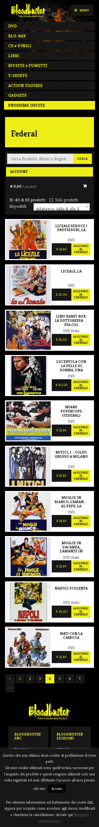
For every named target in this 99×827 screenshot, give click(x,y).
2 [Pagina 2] (30, 678)
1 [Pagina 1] (20, 678)
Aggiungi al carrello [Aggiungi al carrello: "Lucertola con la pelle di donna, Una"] (80, 385)
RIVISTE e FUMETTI (27, 65)
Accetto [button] (56, 788)
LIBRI (13, 56)
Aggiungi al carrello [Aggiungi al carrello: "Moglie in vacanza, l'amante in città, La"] (80, 566)
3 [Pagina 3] (40, 678)
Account (19, 171)
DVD (12, 26)
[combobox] (62, 207)
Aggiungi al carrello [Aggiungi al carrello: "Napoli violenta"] (80, 611)
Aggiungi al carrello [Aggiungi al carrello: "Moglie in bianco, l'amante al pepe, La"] (80, 521)
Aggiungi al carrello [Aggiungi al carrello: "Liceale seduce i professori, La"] (80, 249)
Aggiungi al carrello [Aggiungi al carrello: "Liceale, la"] (80, 294)
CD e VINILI (19, 45)
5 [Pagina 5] (60, 678)
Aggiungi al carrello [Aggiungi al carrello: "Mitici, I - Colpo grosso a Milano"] (80, 475)
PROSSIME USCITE (26, 105)
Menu (81, 10)
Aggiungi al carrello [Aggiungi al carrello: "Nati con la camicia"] (80, 656)
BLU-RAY (17, 36)
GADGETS (17, 95)
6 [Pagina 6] (70, 678)
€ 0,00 (23, 186)
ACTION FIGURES (25, 85)
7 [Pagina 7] (80, 678)
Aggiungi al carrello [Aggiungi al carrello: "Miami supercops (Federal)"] (80, 430)
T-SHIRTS (17, 75)
